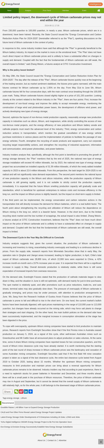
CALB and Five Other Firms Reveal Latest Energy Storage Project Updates (31, 412)
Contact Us (51, 440)
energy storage (13, 398)
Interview (65, 10)
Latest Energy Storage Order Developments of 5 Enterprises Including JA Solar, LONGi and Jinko (40, 417)
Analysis (28, 10)
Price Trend (47, 10)
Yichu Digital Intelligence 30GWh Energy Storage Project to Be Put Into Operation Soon (36, 422)
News (9, 10)
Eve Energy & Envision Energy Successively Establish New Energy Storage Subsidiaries (37, 427)
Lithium (24, 398)
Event (84, 10)
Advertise (62, 440)
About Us (41, 440)
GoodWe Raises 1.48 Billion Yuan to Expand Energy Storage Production (30, 407)
